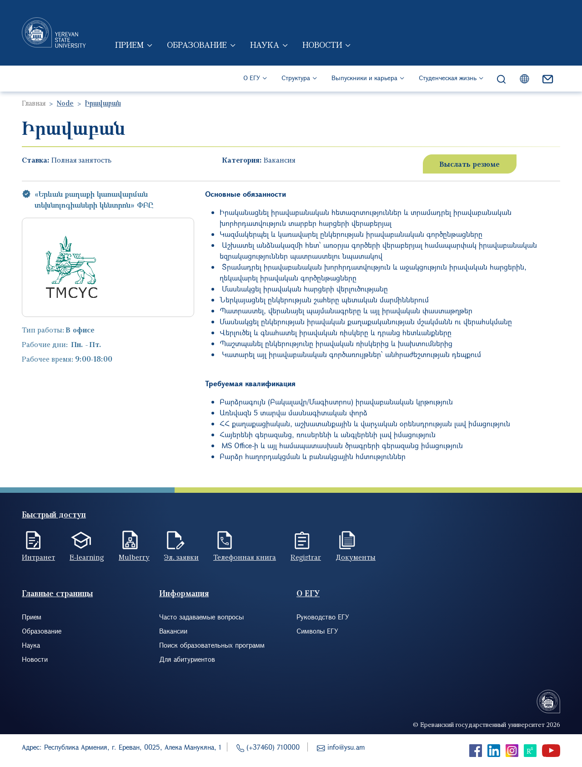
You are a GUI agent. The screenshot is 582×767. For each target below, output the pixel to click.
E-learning (87, 557)
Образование (197, 44)
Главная (33, 102)
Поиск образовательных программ (212, 644)
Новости (322, 44)
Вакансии (173, 630)
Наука (264, 44)
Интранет (38, 557)
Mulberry (134, 557)
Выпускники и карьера (364, 77)
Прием (129, 44)
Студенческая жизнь (448, 77)
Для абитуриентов (187, 659)
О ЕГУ (251, 77)
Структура (295, 77)
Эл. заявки (181, 557)
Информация (184, 593)
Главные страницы (57, 593)
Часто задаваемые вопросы (201, 616)
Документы (356, 557)
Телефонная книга (244, 557)
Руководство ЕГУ (322, 616)
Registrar (306, 557)
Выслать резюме (470, 164)
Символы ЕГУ (317, 630)
